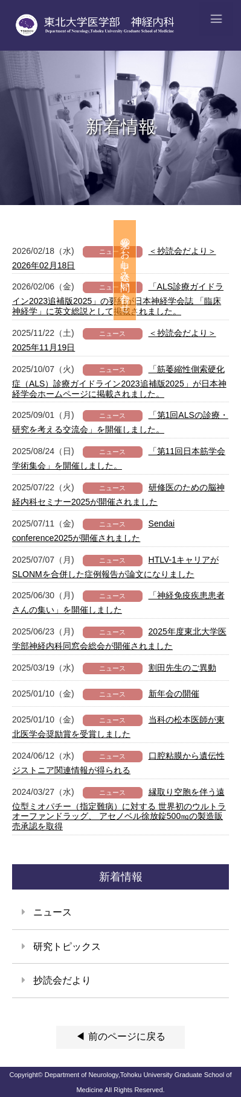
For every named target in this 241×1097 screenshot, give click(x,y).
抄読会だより (62, 980)
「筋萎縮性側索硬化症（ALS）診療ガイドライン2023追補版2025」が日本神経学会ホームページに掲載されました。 (119, 381)
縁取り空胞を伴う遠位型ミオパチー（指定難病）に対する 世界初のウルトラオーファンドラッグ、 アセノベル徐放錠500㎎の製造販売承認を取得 (119, 809)
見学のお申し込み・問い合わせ (230, 270)
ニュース (52, 912)
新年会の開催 (174, 693)
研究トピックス (67, 946)
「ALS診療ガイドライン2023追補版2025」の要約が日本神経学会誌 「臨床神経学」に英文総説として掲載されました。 (117, 299)
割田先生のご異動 (182, 667)
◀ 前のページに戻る (120, 1036)
